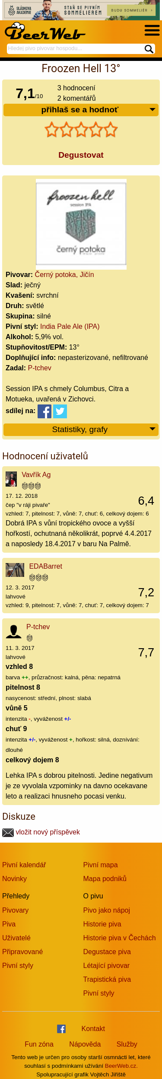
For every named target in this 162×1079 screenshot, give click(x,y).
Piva (9, 924)
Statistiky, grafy (104, 429)
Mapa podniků (105, 878)
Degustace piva (107, 951)
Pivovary (15, 910)
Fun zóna (39, 1044)
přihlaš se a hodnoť (98, 110)
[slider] (81, 129)
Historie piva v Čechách (119, 938)
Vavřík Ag (36, 474)
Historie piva (102, 924)
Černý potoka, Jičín (64, 274)
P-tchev (39, 368)
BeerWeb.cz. (121, 1066)
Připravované (22, 951)
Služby (127, 1044)
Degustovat (80, 154)
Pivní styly (17, 965)
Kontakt (93, 1028)
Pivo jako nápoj (106, 910)
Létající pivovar (106, 965)
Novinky (14, 878)
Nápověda (85, 1044)
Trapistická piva (107, 979)
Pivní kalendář (24, 865)
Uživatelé (16, 938)
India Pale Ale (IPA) (70, 326)
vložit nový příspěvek (41, 832)
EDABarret (45, 566)
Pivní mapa (100, 865)
